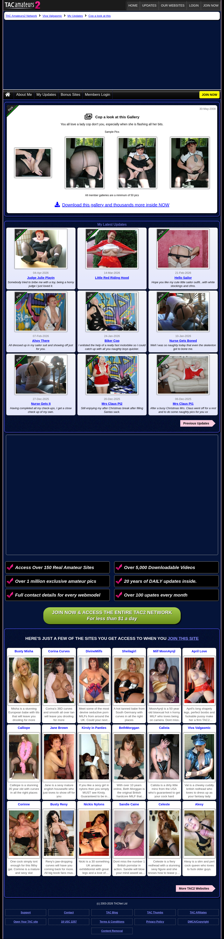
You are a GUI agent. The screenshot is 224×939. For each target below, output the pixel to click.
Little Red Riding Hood (112, 277)
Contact (69, 912)
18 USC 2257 (69, 921)
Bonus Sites (70, 95)
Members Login (97, 95)
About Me (24, 95)
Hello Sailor (183, 277)
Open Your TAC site (26, 921)
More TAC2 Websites (194, 888)
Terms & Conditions (112, 921)
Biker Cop (112, 340)
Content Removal (112, 930)
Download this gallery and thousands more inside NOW (112, 204)
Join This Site (183, 638)
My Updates (46, 95)
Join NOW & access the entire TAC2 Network (112, 616)
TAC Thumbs (155, 912)
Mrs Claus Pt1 (183, 403)
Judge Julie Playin (41, 277)
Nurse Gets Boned (183, 340)
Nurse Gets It (41, 403)
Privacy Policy (155, 921)
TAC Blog (112, 912)
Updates (149, 5)
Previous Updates (196, 423)
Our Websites (172, 5)
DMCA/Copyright (198, 921)
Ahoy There (40, 340)
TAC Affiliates (198, 912)
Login (194, 5)
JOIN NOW (211, 5)
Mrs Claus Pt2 (112, 403)
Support (26, 912)
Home (133, 5)
